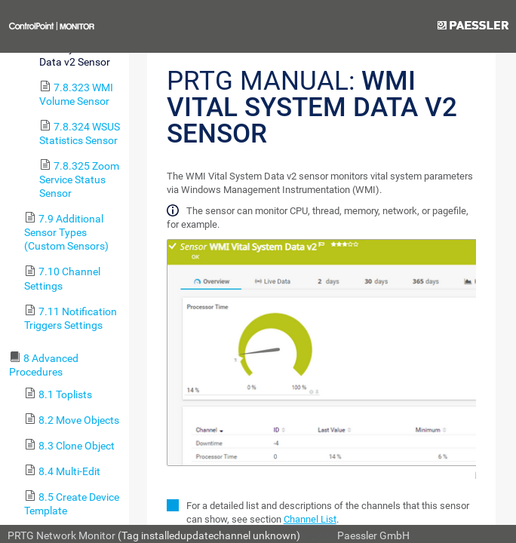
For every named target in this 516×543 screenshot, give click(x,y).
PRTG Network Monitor (61, 535)
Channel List (310, 519)
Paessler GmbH (373, 535)
